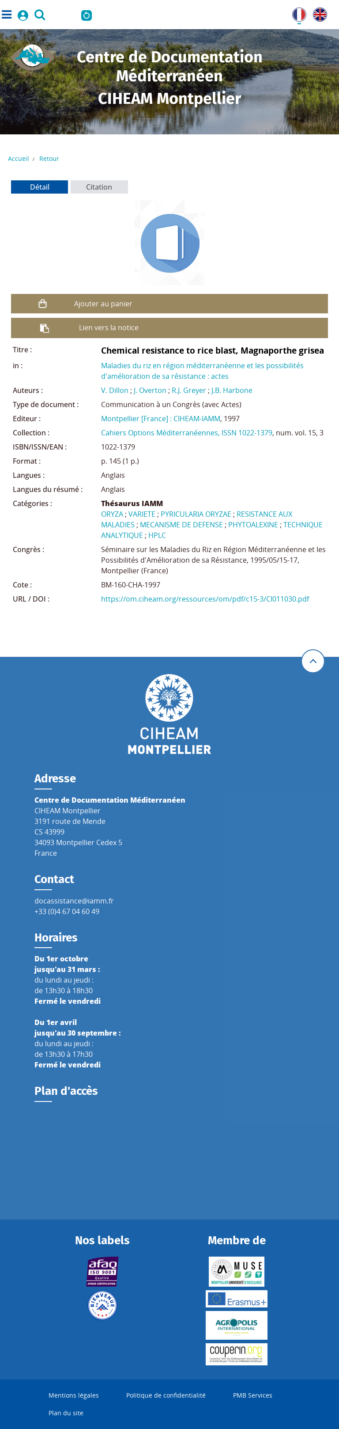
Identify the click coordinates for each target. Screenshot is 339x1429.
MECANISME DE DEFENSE (181, 525)
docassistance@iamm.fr (74, 901)
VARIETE (141, 514)
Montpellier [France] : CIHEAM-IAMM (160, 418)
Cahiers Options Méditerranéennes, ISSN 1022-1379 (186, 433)
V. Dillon (114, 390)
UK (318, 13)
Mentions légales (74, 1395)
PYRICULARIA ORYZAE (196, 514)
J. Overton (150, 390)
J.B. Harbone (231, 390)
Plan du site (66, 1413)
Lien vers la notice (109, 327)
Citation (99, 187)
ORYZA (112, 514)
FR (296, 13)
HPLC (157, 535)
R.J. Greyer (189, 390)
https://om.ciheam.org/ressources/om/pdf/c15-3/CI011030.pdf (205, 599)
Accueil (18, 158)
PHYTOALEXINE (253, 525)
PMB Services (252, 1395)
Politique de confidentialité (166, 1395)
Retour (49, 158)
